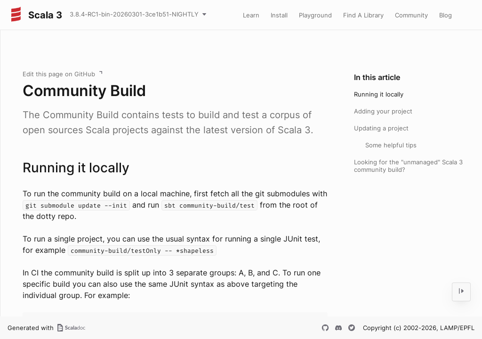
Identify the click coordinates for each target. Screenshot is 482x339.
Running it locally (378, 94)
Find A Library (363, 15)
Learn (251, 15)
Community (411, 15)
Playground (315, 15)
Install (279, 15)
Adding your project (383, 111)
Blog (445, 15)
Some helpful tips (391, 145)
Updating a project (381, 128)
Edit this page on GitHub (59, 74)
